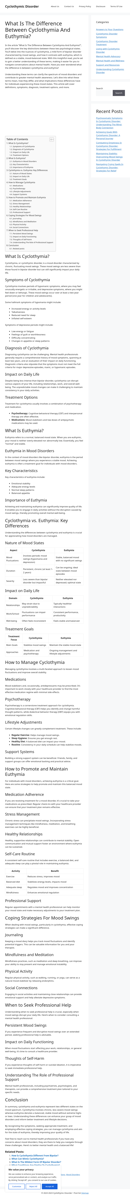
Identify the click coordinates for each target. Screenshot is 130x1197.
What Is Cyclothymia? (18, 143)
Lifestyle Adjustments (22, 191)
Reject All (33, 1186)
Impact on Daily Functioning (24, 236)
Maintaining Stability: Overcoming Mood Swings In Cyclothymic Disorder (109, 156)
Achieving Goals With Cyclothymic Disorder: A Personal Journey (108, 135)
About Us (55, 6)
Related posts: (19, 248)
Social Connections (21, 227)
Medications (18, 185)
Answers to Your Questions (109, 29)
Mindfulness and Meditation (24, 221)
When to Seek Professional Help (23, 230)
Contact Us (69, 6)
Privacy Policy (85, 6)
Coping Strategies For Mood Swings (25, 215)
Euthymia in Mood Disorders (25, 161)
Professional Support (21, 212)
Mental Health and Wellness (110, 60)
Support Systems (20, 194)
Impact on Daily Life (21, 152)
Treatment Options (21, 155)
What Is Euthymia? (17, 158)
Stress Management (21, 203)
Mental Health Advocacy (108, 56)
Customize (16, 1186)
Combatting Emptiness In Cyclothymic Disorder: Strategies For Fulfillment (109, 146)
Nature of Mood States (22, 173)
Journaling (17, 218)
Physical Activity (19, 224)
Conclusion (14, 245)
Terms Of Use (116, 6)
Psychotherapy (19, 188)
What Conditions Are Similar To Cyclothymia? (36, 1165)
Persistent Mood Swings (23, 233)
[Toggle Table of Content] (50, 139)
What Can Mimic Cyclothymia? (28, 1158)
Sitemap (85, 1193)
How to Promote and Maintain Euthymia (27, 197)
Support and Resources (108, 64)
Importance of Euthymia (23, 167)
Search (99, 88)
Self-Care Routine (20, 209)
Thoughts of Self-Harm (22, 239)
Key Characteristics (21, 164)
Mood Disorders (73, 1174)
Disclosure (100, 6)
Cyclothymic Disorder (22, 6)
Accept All (50, 1186)
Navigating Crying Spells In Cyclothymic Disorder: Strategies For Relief (109, 167)
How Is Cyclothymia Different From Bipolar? (35, 1155)
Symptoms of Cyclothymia (24, 146)
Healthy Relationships (22, 206)
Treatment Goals (20, 179)
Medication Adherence (22, 200)
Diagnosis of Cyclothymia (23, 149)
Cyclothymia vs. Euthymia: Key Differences (28, 170)
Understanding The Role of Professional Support (33, 242)
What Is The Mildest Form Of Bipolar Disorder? (36, 1162)
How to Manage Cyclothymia (22, 182)
